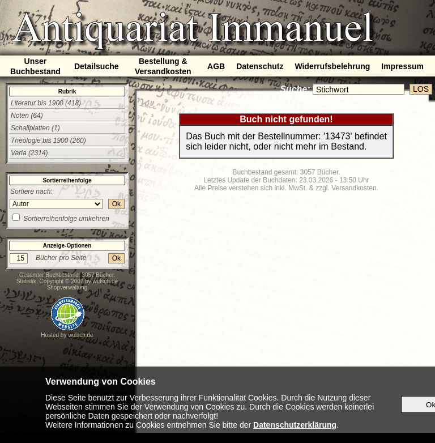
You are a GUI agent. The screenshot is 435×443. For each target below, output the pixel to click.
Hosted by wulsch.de (67, 335)
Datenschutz (259, 66)
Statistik (26, 281)
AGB (216, 66)
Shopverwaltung (67, 287)
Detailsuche (96, 66)
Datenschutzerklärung (294, 424)
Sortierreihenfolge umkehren (66, 219)
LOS (421, 88)
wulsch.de (105, 281)
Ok (116, 204)
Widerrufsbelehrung (332, 66)
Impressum (402, 66)
